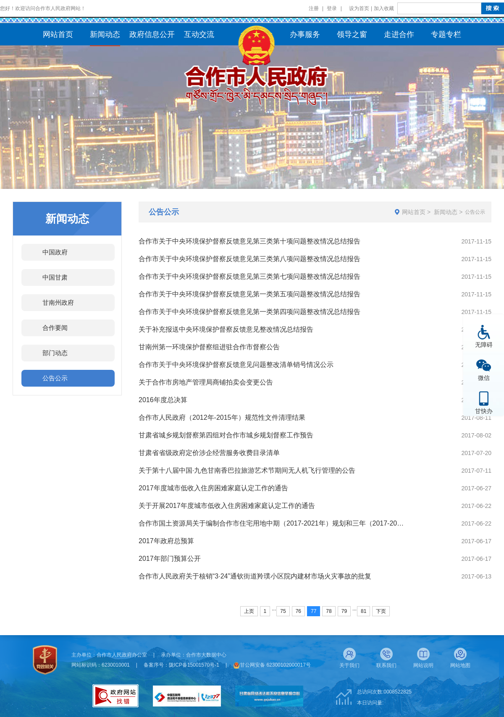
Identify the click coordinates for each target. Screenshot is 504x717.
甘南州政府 (58, 302)
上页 (249, 611)
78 (328, 611)
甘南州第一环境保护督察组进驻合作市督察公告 (209, 347)
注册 (314, 8)
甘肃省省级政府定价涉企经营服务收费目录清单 (209, 452)
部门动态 (55, 352)
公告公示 (55, 378)
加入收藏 (384, 8)
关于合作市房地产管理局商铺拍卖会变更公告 (206, 382)
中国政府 (55, 252)
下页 (381, 611)
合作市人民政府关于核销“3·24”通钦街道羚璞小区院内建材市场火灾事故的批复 (255, 576)
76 (298, 611)
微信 (484, 377)
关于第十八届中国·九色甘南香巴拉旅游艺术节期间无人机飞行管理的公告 (247, 470)
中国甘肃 (55, 277)
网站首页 (413, 212)
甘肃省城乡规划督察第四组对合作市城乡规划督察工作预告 (226, 435)
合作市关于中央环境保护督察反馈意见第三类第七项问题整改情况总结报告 (249, 276)
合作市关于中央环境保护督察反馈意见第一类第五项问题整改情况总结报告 (249, 294)
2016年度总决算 (163, 399)
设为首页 (359, 8)
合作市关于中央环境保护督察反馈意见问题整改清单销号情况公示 (236, 364)
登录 (332, 8)
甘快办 (484, 411)
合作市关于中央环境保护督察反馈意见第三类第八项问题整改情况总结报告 (249, 258)
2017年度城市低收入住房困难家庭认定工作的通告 (213, 488)
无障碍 (484, 344)
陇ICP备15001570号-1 (194, 665)
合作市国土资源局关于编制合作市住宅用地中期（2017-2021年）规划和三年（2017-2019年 (273, 523)
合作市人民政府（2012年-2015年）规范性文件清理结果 (222, 417)
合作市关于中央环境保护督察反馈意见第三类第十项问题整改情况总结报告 (249, 241)
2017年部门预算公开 (170, 558)
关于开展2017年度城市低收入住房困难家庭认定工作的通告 (227, 505)
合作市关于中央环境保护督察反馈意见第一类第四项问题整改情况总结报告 (249, 311)
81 (363, 611)
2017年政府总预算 (166, 540)
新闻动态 (445, 212)
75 (283, 611)
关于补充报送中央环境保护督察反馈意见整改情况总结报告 (226, 329)
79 (344, 611)
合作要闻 (55, 327)
